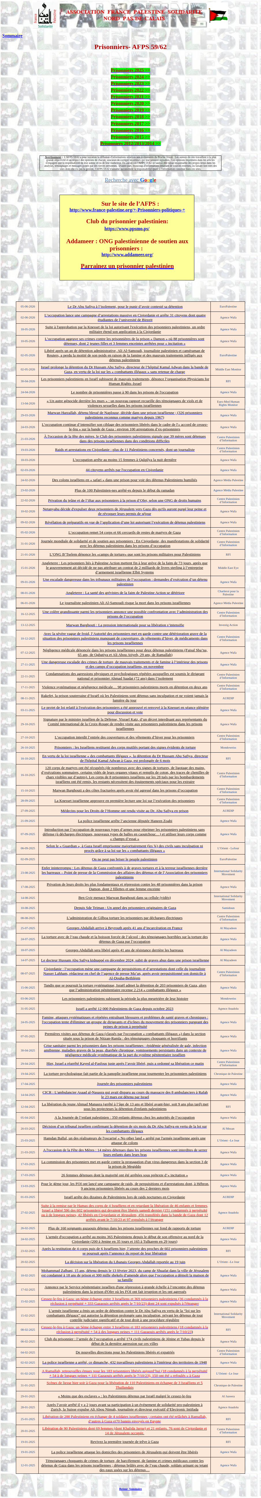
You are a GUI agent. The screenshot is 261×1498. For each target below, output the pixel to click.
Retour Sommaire (130, 1488)
